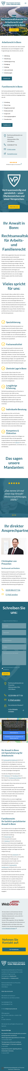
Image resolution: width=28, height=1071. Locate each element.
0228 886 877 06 (13, 590)
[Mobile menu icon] (26, 3)
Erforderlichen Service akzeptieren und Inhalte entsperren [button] (14, 737)
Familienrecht (7, 125)
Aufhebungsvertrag (9, 61)
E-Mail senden (11, 149)
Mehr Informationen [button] (14, 729)
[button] (2, 1068)
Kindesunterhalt (8, 110)
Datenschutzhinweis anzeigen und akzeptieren (11, 668)
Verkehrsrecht (14, 978)
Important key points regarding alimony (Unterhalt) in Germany (11, 1049)
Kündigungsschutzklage (15, 778)
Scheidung (7, 102)
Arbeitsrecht (6, 78)
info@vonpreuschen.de (11, 1008)
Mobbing (6, 67)
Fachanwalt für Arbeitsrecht (10, 760)
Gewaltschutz (8, 119)
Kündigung (7, 64)
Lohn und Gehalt (8, 70)
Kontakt (14, 30)
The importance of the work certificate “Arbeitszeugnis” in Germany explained (11, 1043)
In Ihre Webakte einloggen (13, 710)
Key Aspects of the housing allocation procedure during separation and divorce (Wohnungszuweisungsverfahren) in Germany (13, 1035)
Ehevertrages (7, 836)
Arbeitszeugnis (8, 73)
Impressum (10, 1069)
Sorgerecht (7, 113)
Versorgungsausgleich (10, 116)
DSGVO (17, 442)
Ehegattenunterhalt (9, 108)
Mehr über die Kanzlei (7, 991)
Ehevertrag (7, 105)
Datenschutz (17, 1069)
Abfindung (7, 56)
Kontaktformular (12, 154)
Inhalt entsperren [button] (14, 732)
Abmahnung (7, 58)
